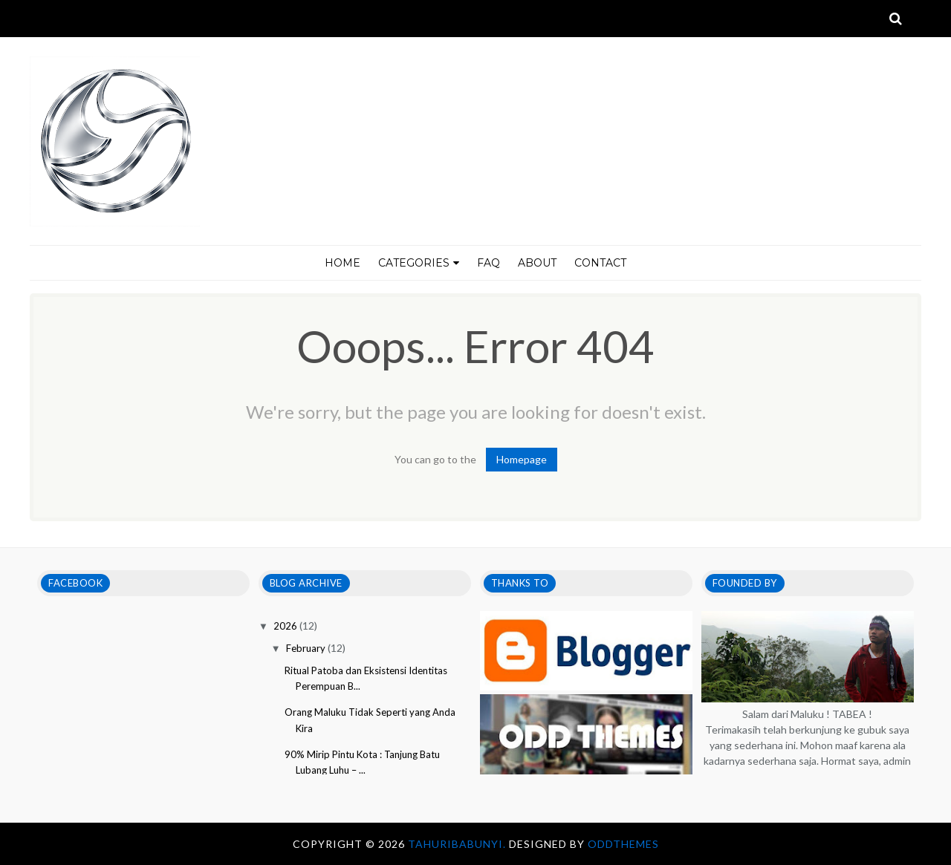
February (307, 648)
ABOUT (537, 263)
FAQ (488, 263)
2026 (286, 626)
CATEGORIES (418, 263)
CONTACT (600, 263)
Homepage (521, 459)
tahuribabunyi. (458, 844)
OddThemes (623, 844)
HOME (342, 263)
